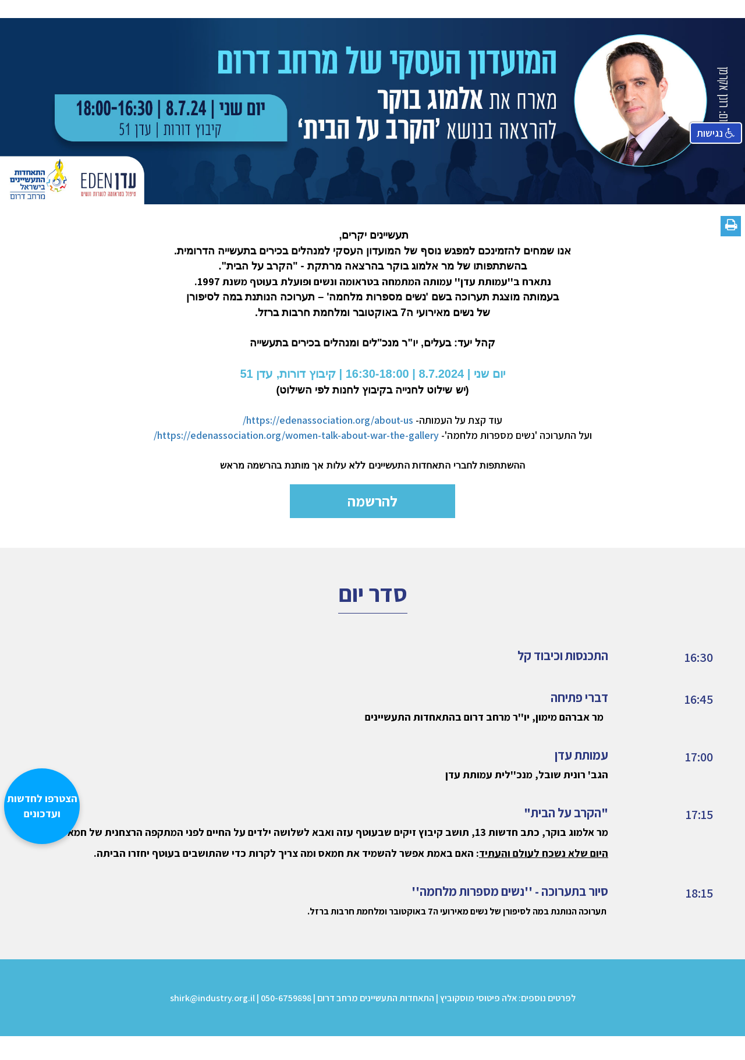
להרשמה (372, 500)
